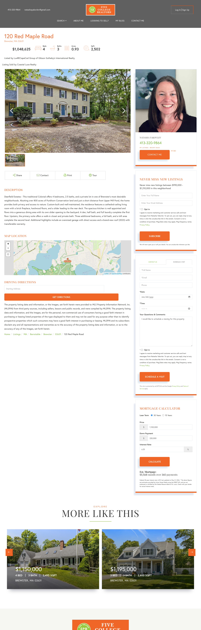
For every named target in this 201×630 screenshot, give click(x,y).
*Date (142, 292)
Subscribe (154, 236)
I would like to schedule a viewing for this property (166, 332)
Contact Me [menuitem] (137, 20)
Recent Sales (155, 148)
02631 (58, 326)
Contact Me (155, 154)
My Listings (144, 148)
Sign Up (185, 9)
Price (142, 422)
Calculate (155, 462)
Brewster (47, 326)
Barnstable (35, 326)
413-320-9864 (14, 9)
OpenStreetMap (117, 274)
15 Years (167, 415)
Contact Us (153, 262)
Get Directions (118, 289)
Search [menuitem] (61, 20)
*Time (142, 304)
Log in (178, 9)
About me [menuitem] (78, 20)
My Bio (173, 151)
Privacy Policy (144, 225)
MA (25, 326)
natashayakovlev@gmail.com (37, 9)
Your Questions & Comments (152, 315)
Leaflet (106, 274)
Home (7, 326)
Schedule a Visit (179, 262)
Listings (16, 326)
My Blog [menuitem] (120, 20)
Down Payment (146, 434)
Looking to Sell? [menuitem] (99, 20)
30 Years (156, 415)
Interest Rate (145, 445)
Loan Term (144, 415)
